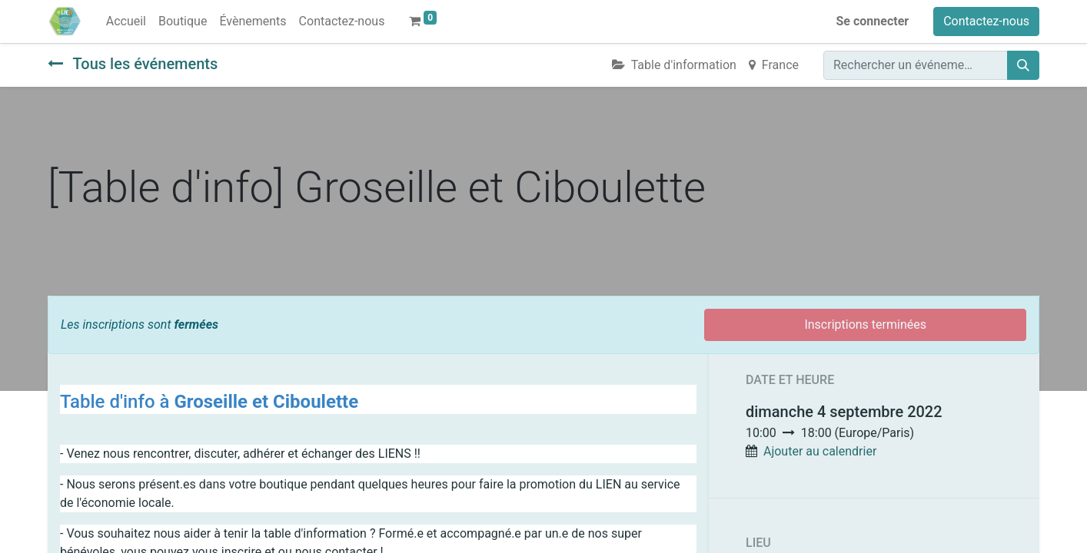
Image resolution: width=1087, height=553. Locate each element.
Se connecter (872, 21)
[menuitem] (126, 21)
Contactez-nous (986, 21)
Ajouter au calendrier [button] (819, 451)
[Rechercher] (1023, 65)
